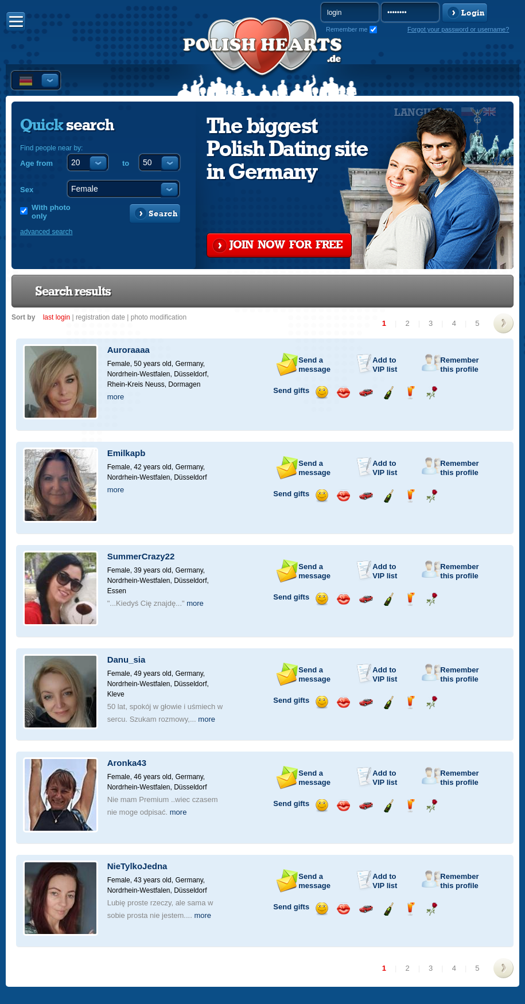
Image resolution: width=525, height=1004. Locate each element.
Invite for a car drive (366, 392)
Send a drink (410, 392)
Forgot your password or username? (458, 29)
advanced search (46, 232)
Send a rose (431, 392)
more (116, 396)
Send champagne (388, 392)
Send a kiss (343, 392)
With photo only (51, 211)
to (125, 163)
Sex (26, 189)
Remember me (347, 29)
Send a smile (321, 392)
